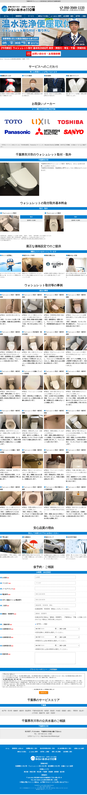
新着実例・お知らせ (17, 749)
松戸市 (4, 711)
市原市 (53, 714)
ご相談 (44, 624)
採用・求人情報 (56, 752)
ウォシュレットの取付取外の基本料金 (12, 58)
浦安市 (21, 711)
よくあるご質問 (56, 16)
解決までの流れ (43, 16)
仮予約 (38, 624)
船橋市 (16, 711)
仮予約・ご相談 (81, 16)
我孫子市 (42, 714)
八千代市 (35, 714)
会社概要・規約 (68, 16)
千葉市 (34, 711)
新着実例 (19, 16)
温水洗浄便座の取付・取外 (47, 749)
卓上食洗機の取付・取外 (64, 749)
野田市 (75, 711)
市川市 (10, 711)
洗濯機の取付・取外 (31, 749)
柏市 (47, 714)
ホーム (6, 16)
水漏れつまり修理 (79, 749)
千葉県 (23, 58)
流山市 (81, 711)
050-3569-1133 (39, 780)
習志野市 (28, 711)
